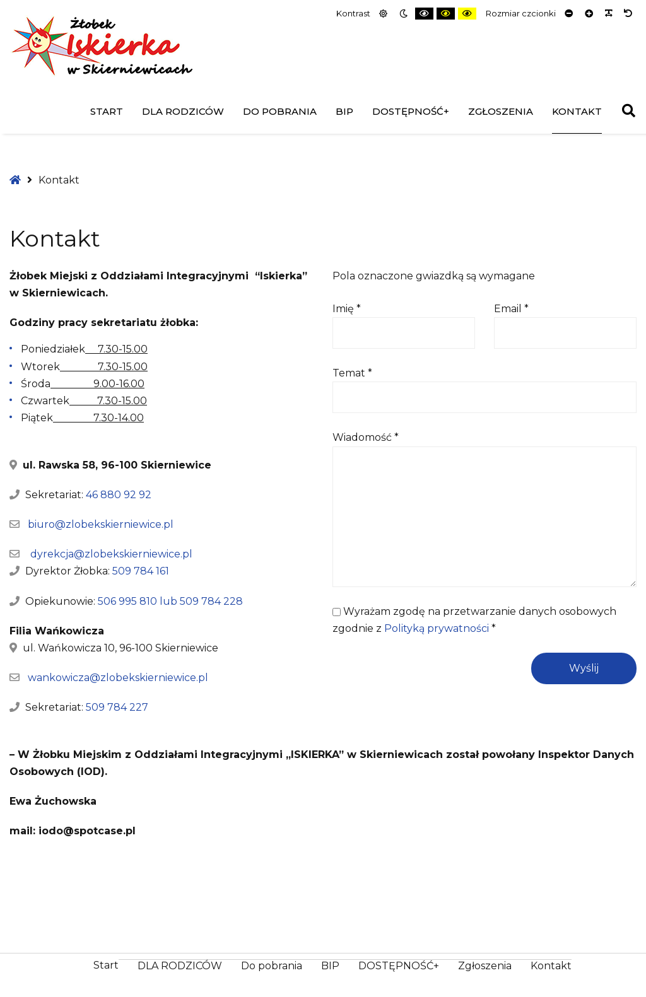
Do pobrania (280, 111)
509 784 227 (117, 707)
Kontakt (577, 111)
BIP (344, 111)
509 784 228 (211, 601)
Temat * (352, 373)
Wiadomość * (365, 437)
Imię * (346, 309)
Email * (511, 309)
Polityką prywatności (436, 628)
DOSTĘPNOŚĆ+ (410, 111)
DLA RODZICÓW (183, 111)
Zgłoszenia (500, 111)
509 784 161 (140, 571)
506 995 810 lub (139, 601)
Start (106, 111)
